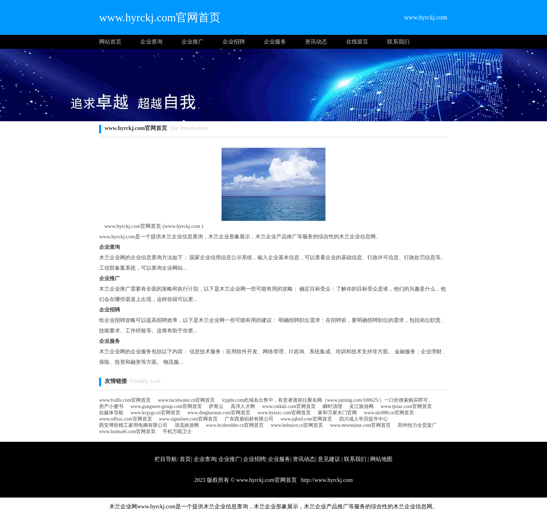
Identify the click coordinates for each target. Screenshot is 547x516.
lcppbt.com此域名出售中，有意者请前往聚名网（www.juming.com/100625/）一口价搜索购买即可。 (327, 400)
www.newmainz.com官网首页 (360, 425)
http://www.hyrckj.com (326, 480)
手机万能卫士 (177, 431)
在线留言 (357, 42)
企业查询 (151, 42)
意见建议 (329, 459)
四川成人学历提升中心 (363, 419)
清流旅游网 (186, 425)
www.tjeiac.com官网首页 (406, 406)
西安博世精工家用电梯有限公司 (133, 425)
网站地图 (381, 459)
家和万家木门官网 (337, 412)
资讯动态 (316, 42)
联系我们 (398, 42)
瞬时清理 (332, 406)
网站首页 (110, 42)
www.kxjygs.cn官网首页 (155, 412)
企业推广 (192, 42)
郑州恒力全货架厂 (417, 425)
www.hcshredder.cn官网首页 (235, 425)
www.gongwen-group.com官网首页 (166, 406)
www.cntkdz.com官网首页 (289, 406)
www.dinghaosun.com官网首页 (218, 412)
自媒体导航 (111, 412)
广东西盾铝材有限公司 (249, 419)
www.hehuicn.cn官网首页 (297, 425)
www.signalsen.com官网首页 (188, 419)
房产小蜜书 (111, 406)
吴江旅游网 (361, 406)
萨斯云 (216, 406)
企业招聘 (234, 42)
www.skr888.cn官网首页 (389, 412)
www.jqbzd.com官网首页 (306, 419)
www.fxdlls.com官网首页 (125, 400)
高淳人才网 (243, 406)
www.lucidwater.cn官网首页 (186, 400)
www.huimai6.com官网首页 (127, 431)
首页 (185, 459)
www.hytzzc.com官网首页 (284, 412)
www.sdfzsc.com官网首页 (125, 419)
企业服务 (275, 42)
